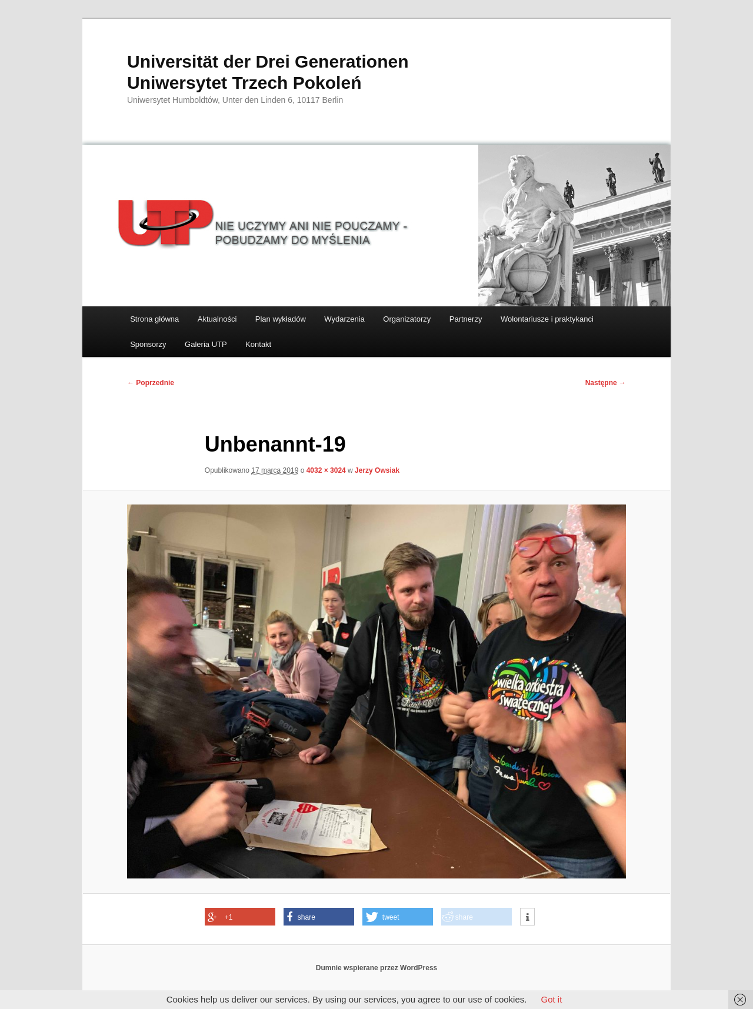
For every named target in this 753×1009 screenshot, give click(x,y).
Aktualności (217, 319)
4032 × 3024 (326, 470)
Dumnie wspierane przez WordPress (377, 968)
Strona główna (154, 319)
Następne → (605, 383)
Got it (551, 999)
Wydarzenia (344, 319)
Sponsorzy (148, 344)
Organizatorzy (407, 319)
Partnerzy (465, 319)
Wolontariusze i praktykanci (547, 319)
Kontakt (258, 344)
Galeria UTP (206, 344)
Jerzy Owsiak (377, 470)
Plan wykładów (280, 319)
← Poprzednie (150, 383)
